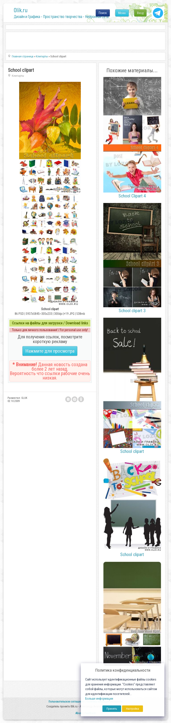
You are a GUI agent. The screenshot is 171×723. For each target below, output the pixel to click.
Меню (122, 13)
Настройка (132, 708)
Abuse (79, 713)
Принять (111, 708)
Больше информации (99, 699)
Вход (140, 13)
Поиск (103, 13)
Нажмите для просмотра (49, 351)
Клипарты (18, 75)
